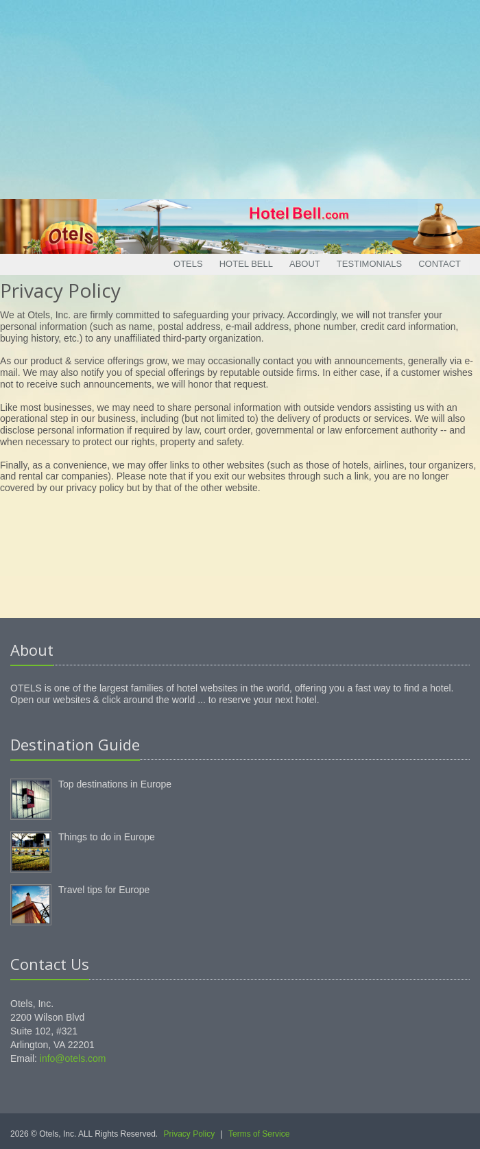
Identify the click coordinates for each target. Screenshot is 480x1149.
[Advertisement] (240, 96)
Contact (439, 264)
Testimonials (369, 264)
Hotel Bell (246, 264)
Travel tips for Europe (103, 889)
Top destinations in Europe (114, 784)
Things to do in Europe (106, 836)
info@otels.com (73, 1058)
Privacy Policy (189, 1134)
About (304, 264)
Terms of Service (258, 1134)
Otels (188, 264)
